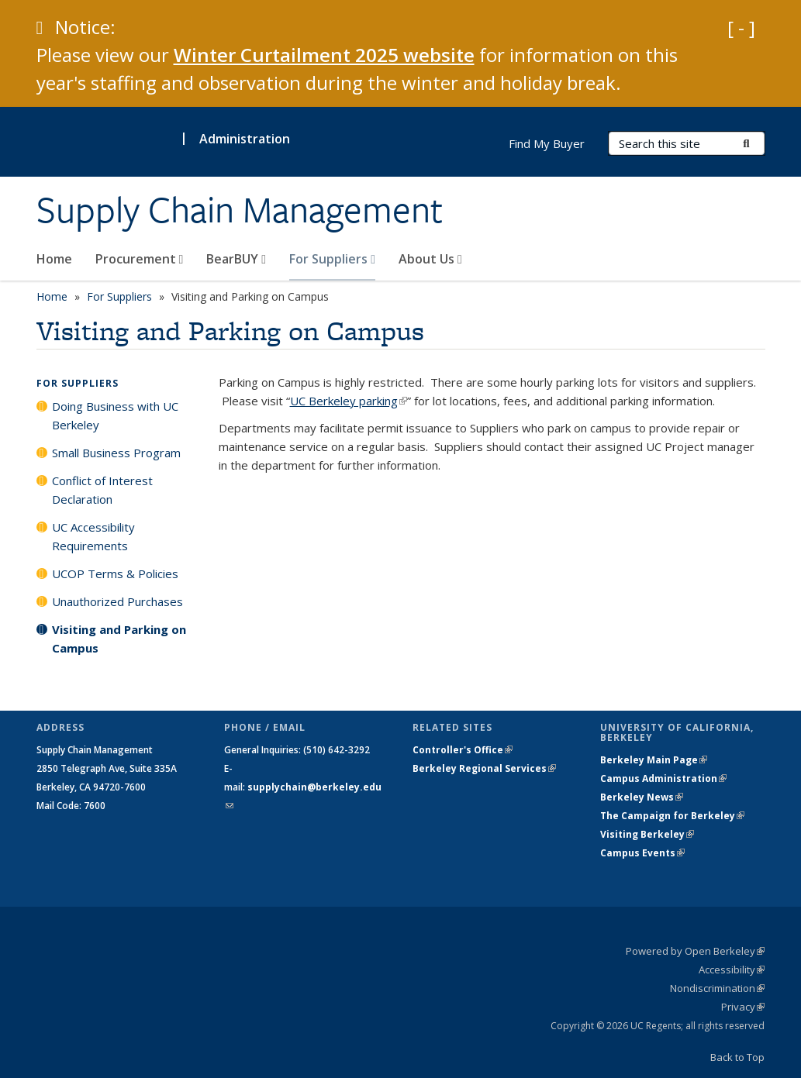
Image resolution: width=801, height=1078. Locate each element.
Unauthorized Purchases (117, 601)
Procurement (139, 258)
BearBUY (236, 258)
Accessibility (732, 969)
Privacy (743, 1007)
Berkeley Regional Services (484, 768)
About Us (430, 258)
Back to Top (737, 1057)
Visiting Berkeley (647, 834)
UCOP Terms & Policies (115, 573)
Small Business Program (116, 452)
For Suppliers (332, 258)
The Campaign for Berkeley (672, 815)
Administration (244, 138)
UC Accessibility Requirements (93, 536)
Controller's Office (463, 749)
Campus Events (642, 852)
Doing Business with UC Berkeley (115, 415)
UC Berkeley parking (348, 400)
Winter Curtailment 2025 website (324, 54)
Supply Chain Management (239, 210)
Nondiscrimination (717, 988)
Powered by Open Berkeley (695, 951)
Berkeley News (641, 797)
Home (54, 258)
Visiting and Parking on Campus (119, 639)
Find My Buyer (547, 143)
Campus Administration (663, 778)
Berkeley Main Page (653, 759)
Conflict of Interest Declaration (102, 490)
